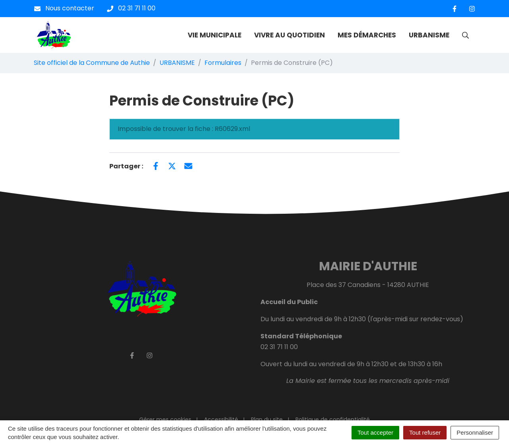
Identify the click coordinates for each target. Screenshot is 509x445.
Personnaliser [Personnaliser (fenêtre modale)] (475, 432)
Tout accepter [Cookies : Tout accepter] (375, 432)
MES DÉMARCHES (367, 35)
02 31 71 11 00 (279, 346)
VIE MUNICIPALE (214, 35)
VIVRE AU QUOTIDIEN (289, 35)
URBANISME (429, 35)
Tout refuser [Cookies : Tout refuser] (425, 432)
